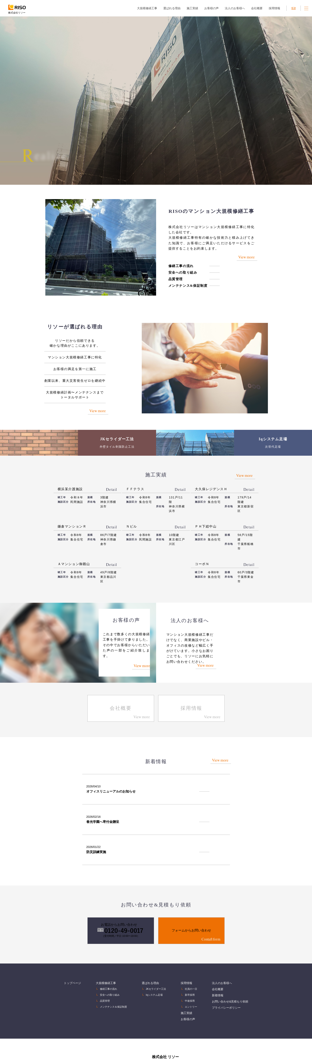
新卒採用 (190, 981)
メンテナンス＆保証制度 (113, 993)
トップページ (72, 969)
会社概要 (257, 8)
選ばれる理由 (172, 8)
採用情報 (274, 8)
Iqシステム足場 (154, 981)
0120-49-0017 (184, 1056)
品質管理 (170, 289)
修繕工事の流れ (176, 276)
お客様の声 (211, 8)
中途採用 (190, 987)
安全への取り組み (177, 282)
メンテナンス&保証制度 (182, 296)
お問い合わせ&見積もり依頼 (230, 987)
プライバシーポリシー (226, 993)
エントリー (191, 993)
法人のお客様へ (235, 8)
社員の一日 (191, 975)
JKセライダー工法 (156, 975)
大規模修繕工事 (147, 8)
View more (241, 265)
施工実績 (192, 8)
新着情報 (217, 981)
